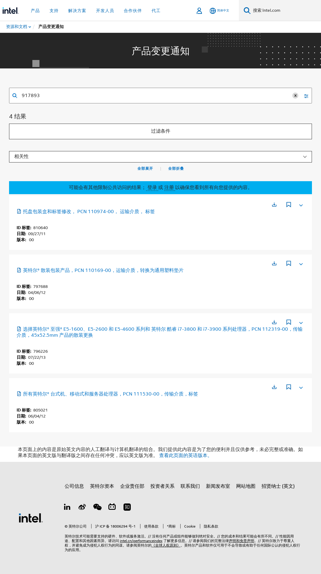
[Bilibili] (112, 508)
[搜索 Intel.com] (286, 10)
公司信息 (74, 486)
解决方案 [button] (77, 10)
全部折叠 (176, 168)
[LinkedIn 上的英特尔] (67, 508)
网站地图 (245, 486)
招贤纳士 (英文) (278, 486)
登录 (152, 187)
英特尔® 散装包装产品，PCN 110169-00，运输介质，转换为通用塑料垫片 (100, 270)
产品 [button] (35, 10)
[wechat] (97, 508)
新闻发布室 (218, 486)
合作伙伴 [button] (133, 10)
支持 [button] (54, 10)
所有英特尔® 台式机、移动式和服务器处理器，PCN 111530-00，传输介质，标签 (107, 394)
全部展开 (145, 168)
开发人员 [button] (105, 10)
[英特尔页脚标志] (31, 518)
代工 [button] (156, 10)
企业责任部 (132, 486)
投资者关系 (162, 486)
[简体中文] (219, 10)
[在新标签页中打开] (274, 204)
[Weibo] (82, 508)
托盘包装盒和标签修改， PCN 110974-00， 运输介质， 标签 (86, 212)
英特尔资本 (102, 486)
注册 (169, 187)
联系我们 (190, 486)
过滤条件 (160, 131)
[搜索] (247, 10)
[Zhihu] (127, 508)
